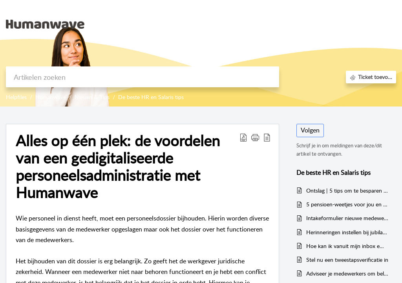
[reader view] (267, 137)
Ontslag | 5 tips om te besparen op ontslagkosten (347, 190)
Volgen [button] (310, 130)
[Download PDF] (243, 137)
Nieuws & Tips (92, 97)
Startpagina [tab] (280, 23)
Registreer (357, 33)
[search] (142, 76)
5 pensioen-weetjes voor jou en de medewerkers (347, 204)
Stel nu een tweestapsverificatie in (347, 259)
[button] (255, 137)
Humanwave (50, 97)
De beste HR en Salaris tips (151, 97)
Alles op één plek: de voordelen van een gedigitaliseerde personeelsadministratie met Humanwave (118, 166)
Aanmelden (359, 14)
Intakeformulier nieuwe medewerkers (347, 218)
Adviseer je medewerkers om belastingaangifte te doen (347, 273)
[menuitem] (359, 15)
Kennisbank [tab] (320, 23)
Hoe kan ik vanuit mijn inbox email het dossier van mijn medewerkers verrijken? (347, 246)
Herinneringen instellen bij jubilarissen (347, 232)
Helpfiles (16, 97)
